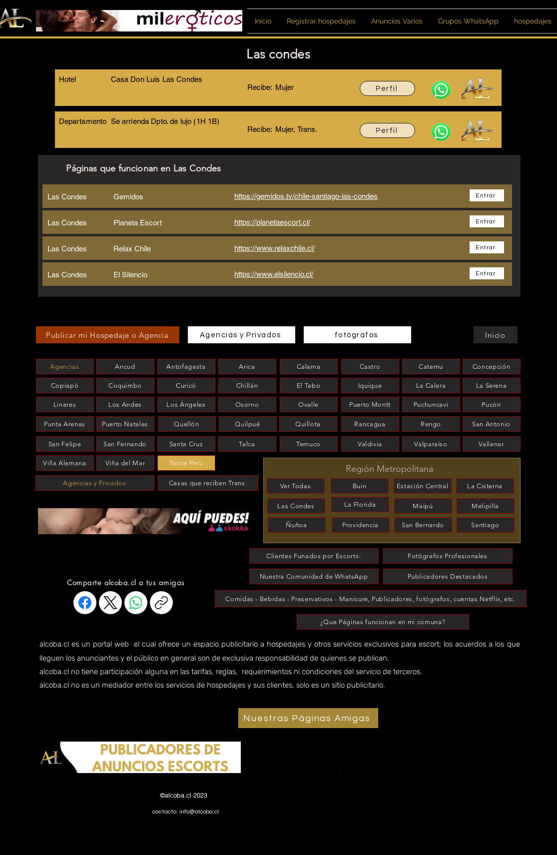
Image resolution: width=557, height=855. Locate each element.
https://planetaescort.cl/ (272, 222)
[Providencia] (361, 525)
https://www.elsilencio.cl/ (273, 274)
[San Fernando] (125, 444)
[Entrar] (487, 195)
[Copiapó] (65, 385)
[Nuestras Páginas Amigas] (308, 718)
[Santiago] (486, 525)
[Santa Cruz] (186, 444)
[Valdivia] (370, 444)
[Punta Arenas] (65, 424)
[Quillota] (308, 424)
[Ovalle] (309, 404)
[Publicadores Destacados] (448, 576)
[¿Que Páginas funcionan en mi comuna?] (383, 622)
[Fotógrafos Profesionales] (448, 556)
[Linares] (65, 404)
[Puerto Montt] (370, 404)
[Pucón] (492, 404)
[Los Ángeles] (186, 404)
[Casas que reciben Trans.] (208, 483)
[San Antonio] (492, 424)
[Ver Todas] (296, 486)
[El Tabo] (309, 385)
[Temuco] (309, 444)
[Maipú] (423, 506)
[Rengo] (431, 424)
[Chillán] (247, 385)
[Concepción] (492, 366)
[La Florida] (360, 504)
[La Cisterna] (485, 486)
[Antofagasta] (186, 366)
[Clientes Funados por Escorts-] (314, 556)
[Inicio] (496, 334)
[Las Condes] (296, 506)
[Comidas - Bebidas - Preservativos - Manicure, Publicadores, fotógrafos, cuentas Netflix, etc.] (371, 598)
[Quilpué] (248, 424)
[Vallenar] (492, 444)
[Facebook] (84, 602)
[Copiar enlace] (161, 602)
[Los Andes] (125, 404)
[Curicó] (186, 385)
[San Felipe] (65, 444)
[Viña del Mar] (125, 463)
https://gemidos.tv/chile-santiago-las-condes (306, 196)
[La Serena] (492, 385)
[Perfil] (387, 88)
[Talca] (247, 444)
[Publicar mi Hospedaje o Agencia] (107, 334)
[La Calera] (431, 385)
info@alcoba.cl (199, 811)
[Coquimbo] (125, 385)
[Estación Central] (423, 486)
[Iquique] (370, 385)
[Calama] (309, 366)
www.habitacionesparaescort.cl (197, 819)
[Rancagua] (370, 424)
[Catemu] (431, 366)
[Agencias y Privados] (241, 334)
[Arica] (247, 366)
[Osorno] (247, 404)
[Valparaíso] (431, 444)
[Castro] (370, 366)
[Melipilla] (486, 506)
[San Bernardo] (423, 525)
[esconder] (87, 507)
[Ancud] (125, 366)
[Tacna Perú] (186, 463)
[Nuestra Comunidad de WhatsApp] (314, 576)
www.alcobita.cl (173, 839)
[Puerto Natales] (125, 424)
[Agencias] (65, 366)
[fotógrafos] (357, 334)
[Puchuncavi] (431, 404)
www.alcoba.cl (171, 850)
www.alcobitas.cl (174, 829)
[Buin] (360, 486)
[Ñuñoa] (297, 525)
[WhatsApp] (135, 602)
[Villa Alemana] (65, 463)
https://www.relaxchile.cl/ (274, 248)
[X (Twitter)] (110, 602)
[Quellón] (187, 424)
